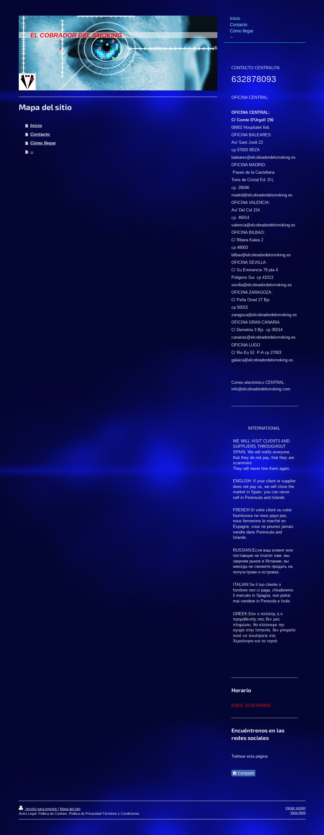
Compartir (243, 773)
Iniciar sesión (296, 808)
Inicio (36, 125)
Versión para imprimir (38, 809)
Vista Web (298, 812)
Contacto (40, 134)
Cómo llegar (43, 142)
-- (31, 151)
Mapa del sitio (70, 809)
